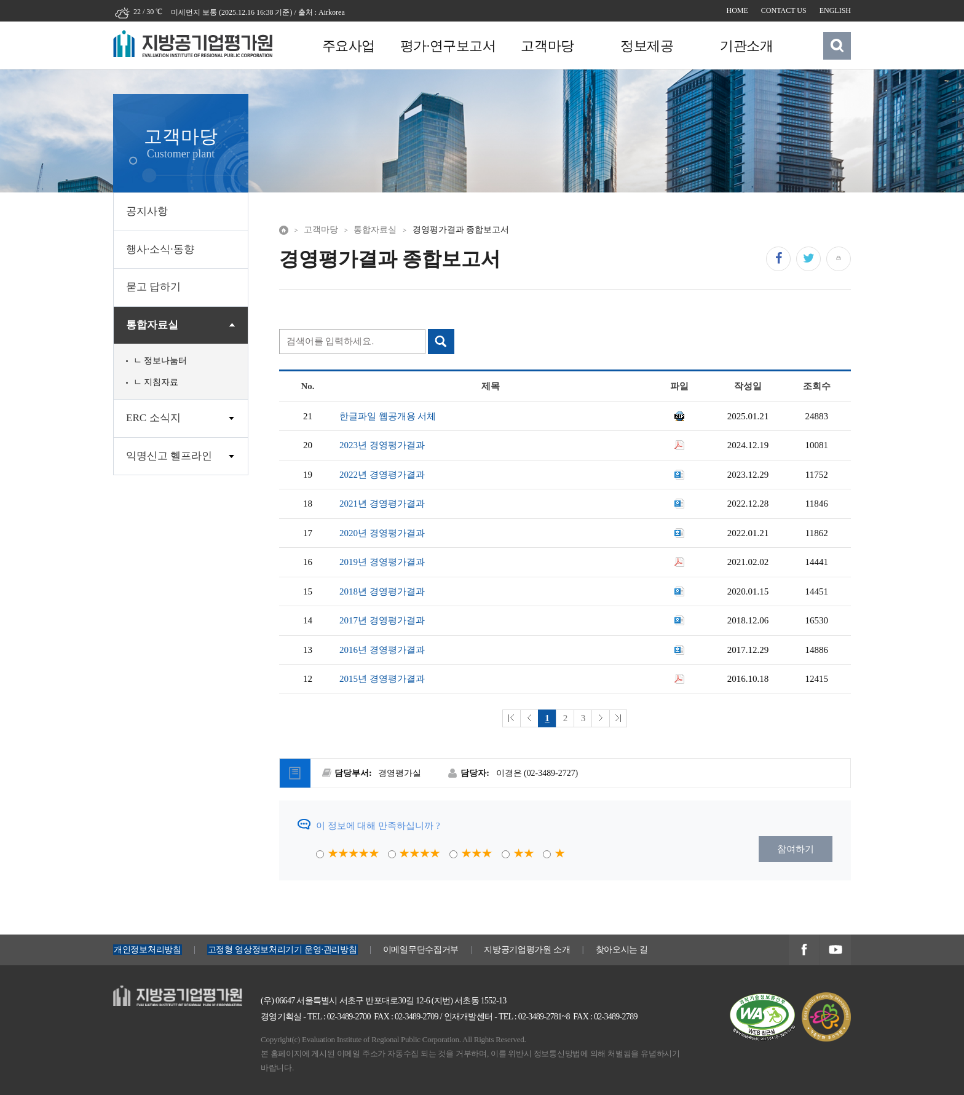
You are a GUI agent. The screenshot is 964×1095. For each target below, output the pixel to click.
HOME (737, 10)
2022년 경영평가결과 (382, 475)
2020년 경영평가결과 (382, 533)
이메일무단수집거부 (421, 949)
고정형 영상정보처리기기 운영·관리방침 (282, 949)
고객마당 (546, 45)
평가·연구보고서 (447, 45)
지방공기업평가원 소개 (527, 949)
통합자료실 (152, 325)
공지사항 (147, 211)
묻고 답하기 (153, 287)
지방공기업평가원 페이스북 (804, 950)
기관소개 (743, 45)
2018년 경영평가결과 (382, 591)
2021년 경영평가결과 (382, 503)
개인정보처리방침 (147, 949)
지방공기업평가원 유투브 (835, 950)
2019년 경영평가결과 (382, 562)
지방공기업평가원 (150, 992)
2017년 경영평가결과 (382, 620)
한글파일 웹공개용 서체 (388, 416)
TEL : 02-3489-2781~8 (534, 1016)
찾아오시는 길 (622, 949)
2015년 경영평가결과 (382, 679)
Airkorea (331, 12)
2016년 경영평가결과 (382, 650)
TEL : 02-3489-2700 (339, 1016)
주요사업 (348, 45)
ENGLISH (835, 10)
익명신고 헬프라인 (169, 456)
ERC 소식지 (153, 418)
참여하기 (795, 849)
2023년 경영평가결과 (382, 445)
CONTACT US (784, 10)
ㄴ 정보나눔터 (160, 360)
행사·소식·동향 (160, 249)
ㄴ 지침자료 (156, 382)
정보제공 (644, 45)
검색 (837, 45)
